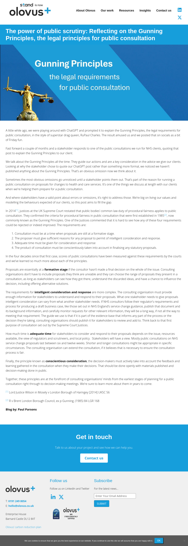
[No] (184, 540)
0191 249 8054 (17, 501)
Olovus (30, 9)
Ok (159, 540)
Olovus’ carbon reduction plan (23, 527)
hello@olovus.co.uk (21, 506)
